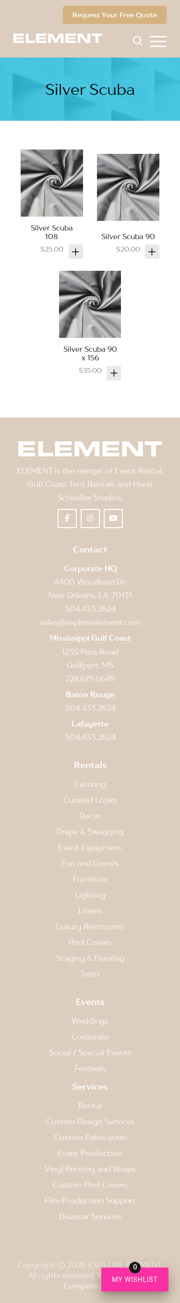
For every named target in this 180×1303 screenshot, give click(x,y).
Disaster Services (90, 1216)
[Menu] (158, 41)
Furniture (90, 879)
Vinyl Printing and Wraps (90, 1169)
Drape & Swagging (90, 831)
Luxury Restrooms (90, 926)
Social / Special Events (90, 1052)
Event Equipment (90, 847)
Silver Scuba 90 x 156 (90, 353)
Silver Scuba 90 (128, 236)
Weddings (90, 1021)
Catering (90, 784)
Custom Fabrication (90, 1137)
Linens (90, 910)
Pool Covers (90, 942)
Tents (90, 974)
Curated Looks (90, 800)
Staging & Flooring (90, 958)
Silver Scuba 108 (52, 232)
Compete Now (90, 1286)
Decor (90, 815)
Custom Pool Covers (90, 1184)
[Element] (61, 38)
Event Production (90, 1153)
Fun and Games (90, 863)
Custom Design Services (90, 1121)
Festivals (90, 1068)
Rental (90, 1105)
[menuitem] (158, 41)
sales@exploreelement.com (90, 622)
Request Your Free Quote (114, 15)
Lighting (90, 894)
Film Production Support (90, 1200)
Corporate (90, 1036)
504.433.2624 (90, 608)
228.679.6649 (90, 678)
